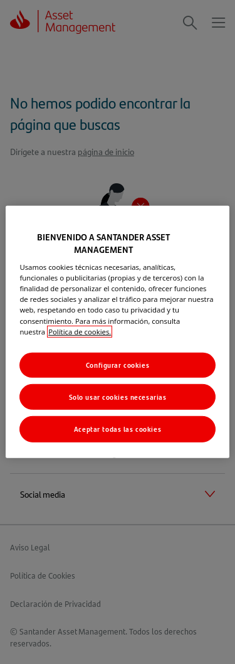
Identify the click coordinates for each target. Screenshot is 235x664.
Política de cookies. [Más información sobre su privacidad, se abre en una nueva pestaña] (79, 331)
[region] (117, 332)
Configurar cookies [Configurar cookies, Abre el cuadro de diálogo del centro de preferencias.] (117, 364)
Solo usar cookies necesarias (118, 396)
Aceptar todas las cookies (117, 429)
